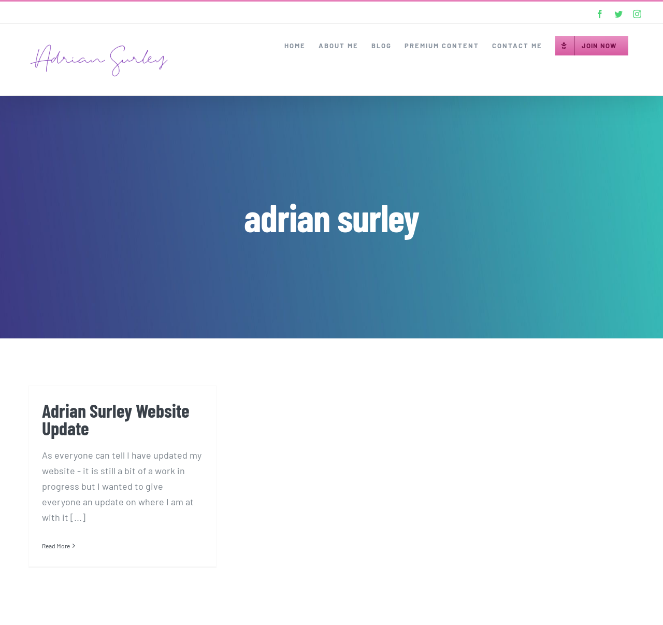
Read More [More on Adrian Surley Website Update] (56, 545)
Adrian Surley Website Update (116, 419)
